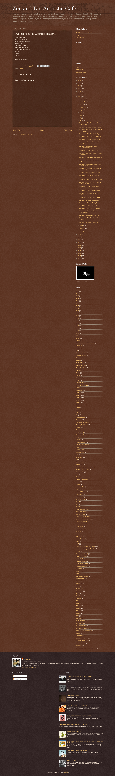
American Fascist (81, 353)
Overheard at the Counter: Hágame (89, 215)
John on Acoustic (71, 760)
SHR (77, 586)
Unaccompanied (80, 635)
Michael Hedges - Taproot (74, 731)
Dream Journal (80, 449)
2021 (79, 94)
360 (77, 335)
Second (78, 581)
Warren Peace (80, 643)
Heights (78, 484)
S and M (78, 571)
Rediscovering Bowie (82, 566)
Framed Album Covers (82, 469)
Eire (77, 454)
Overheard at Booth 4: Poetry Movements (90, 208)
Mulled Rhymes (80, 539)
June (81, 115)
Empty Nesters (80, 462)
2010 (79, 258)
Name (77, 541)
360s (77, 338)
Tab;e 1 (78, 601)
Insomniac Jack (80, 499)
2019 (79, 234)
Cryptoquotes (80, 432)
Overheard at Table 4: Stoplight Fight (89, 197)
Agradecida (79, 345)
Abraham (78, 340)
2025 (79, 83)
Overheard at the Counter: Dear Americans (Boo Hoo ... (88, 146)
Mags (77, 534)
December (83, 99)
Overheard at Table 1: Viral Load (88, 205)
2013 (79, 250)
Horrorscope (79, 497)
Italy (77, 504)
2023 (79, 88)
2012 (79, 253)
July (81, 112)
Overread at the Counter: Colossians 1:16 (90, 157)
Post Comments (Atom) (26, 134)
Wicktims (78, 645)
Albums (78, 348)
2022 (79, 91)
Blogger (66, 772)
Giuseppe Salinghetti (82, 479)
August (82, 110)
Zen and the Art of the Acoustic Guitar (86, 648)
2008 (77, 291)
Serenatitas (79, 583)
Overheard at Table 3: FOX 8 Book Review (79, 715)
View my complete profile (29, 667)
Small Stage (79, 591)
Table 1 (78, 603)
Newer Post (17, 130)
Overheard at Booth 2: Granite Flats (77, 750)
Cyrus (77, 437)
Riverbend (79, 568)
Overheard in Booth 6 (73, 695)
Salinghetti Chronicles (82, 576)
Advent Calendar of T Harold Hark (85, 343)
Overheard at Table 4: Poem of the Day (90, 139)
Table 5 (78, 613)
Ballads (78, 375)
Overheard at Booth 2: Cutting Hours (89, 203)
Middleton (79, 536)
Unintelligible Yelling (81, 638)
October (82, 104)
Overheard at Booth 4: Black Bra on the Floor (79, 676)
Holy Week (79, 489)
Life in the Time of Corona (83, 519)
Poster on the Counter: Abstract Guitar (77, 705)
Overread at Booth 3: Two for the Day (89, 172)
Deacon (78, 439)
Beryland (78, 378)
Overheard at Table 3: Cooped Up (88, 222)
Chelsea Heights (80, 417)
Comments (17, 679)
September (83, 107)
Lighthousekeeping (81, 521)
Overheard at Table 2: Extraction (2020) (90, 127)
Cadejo (78, 407)
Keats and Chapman (82, 509)
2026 (79, 80)
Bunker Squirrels (80, 405)
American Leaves (81, 355)
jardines (78, 506)
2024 (79, 86)
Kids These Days (81, 511)
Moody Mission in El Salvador (84, 32)
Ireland (78, 501)
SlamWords (79, 588)
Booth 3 (78, 397)
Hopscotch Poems (81, 492)
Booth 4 (78, 400)
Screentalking (80, 578)
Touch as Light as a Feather (84, 630)
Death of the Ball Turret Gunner (75, 686)
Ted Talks (78, 618)
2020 (79, 96)
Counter (21, 68)
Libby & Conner (80, 514)
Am (77, 350)
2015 (79, 245)
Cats (77, 412)
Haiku (77, 482)
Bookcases (79, 390)
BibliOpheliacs (80, 382)
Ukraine (78, 633)
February (82, 228)
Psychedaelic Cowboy (82, 563)
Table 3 (78, 608)
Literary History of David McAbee (85, 524)
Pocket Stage (80, 558)
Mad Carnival (80, 529)
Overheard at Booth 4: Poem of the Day (90, 136)
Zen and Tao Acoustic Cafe (44, 8)
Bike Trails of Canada (82, 385)
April (81, 120)
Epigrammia (79, 464)
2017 (79, 239)
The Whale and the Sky (82, 628)
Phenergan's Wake (81, 556)
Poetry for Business (81, 561)
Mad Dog (78, 531)
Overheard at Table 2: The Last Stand (89, 200)
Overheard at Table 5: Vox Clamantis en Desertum (73, 724)
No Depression (80, 37)
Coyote (78, 430)
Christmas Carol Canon (82, 422)
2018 (79, 237)
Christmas (79, 420)
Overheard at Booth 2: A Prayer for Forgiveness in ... (89, 211)
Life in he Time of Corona (83, 516)
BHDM (78, 380)
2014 (79, 248)
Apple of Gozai (80, 363)
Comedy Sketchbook (82, 425)
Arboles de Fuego (81, 365)
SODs (77, 593)
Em (77, 459)
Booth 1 (78, 392)
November (83, 101)
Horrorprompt (80, 494)
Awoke (78, 373)
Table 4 (78, 611)
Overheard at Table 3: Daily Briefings (89, 134)
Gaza (77, 474)
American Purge (80, 358)
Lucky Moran (79, 526)
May (81, 118)
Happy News (79, 35)
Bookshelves (79, 69)
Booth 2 (78, 395)
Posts (15, 676)
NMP (77, 544)
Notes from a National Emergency (85, 546)
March (81, 225)
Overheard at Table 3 (82, 554)
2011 (79, 256)
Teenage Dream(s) (81, 620)
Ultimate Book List (81, 72)
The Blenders (80, 623)
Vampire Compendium (82, 640)
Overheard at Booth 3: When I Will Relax (90, 179)
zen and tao (27, 659)
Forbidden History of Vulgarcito (84, 467)
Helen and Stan (80, 487)
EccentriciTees (80, 452)
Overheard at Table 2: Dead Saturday (89, 190)
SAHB (78, 573)
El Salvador (79, 457)
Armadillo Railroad (81, 368)
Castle (78, 410)
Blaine (78, 387)
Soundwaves (79, 596)
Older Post (68, 130)
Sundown (78, 598)
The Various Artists (81, 625)
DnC (77, 447)
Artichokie (79, 370)
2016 (79, 242)
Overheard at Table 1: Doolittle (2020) (89, 150)
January (82, 231)
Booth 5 (78, 402)
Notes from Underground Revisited (85, 549)
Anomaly (78, 360)
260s (77, 333)
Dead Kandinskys (81, 442)
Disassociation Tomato (82, 444)
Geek (77, 477)
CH (77, 415)
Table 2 (78, 606)
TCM (77, 616)
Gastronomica (80, 472)
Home (42, 130)
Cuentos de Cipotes (81, 435)
